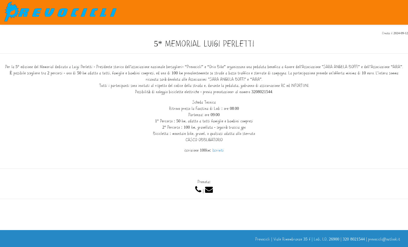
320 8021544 (354, 239)
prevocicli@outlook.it (384, 239)
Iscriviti (218, 150)
